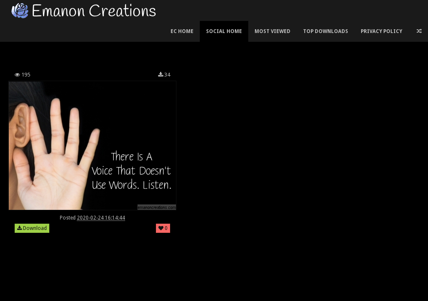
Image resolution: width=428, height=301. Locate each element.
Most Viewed (272, 31)
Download (32, 228)
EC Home (182, 31)
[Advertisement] (158, 43)
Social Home (224, 31)
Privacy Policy (381, 31)
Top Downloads (325, 31)
